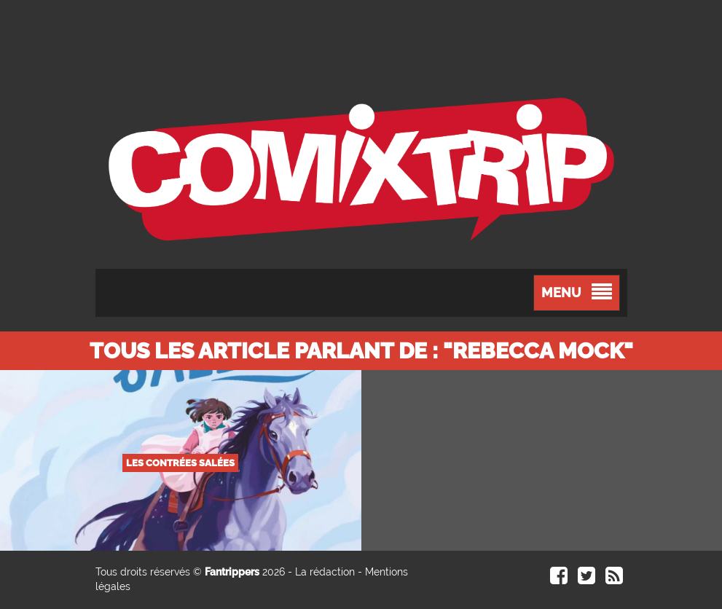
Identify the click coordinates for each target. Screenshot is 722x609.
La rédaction (325, 572)
